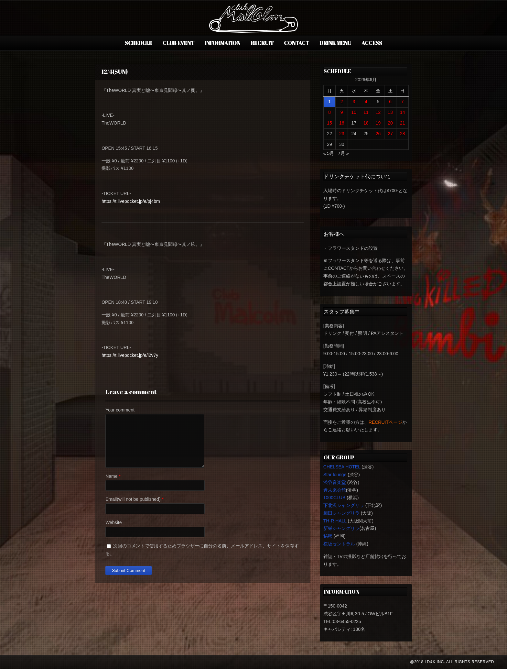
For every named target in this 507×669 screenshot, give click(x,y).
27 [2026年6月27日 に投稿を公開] (390, 133)
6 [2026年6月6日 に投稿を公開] (390, 101)
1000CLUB (334, 497)
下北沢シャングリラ (343, 505)
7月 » (343, 153)
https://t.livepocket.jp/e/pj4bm (131, 201)
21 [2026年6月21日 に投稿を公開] (402, 123)
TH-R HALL (335, 520)
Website (113, 522)
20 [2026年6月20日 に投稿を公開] (390, 123)
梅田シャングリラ (341, 513)
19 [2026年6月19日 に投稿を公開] (378, 123)
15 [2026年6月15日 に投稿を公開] (329, 123)
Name (111, 476)
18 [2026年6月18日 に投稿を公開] (366, 123)
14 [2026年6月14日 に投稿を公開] (402, 112)
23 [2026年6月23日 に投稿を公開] (341, 133)
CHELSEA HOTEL (342, 466)
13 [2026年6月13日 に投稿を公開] (390, 112)
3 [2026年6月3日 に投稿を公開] (353, 101)
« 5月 (328, 153)
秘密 (327, 536)
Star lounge (335, 474)
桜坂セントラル (339, 543)
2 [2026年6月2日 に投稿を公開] (341, 101)
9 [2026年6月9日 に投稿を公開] (341, 112)
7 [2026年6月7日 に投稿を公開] (402, 101)
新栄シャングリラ (341, 528)
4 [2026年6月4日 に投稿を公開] (366, 101)
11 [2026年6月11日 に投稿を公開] (366, 112)
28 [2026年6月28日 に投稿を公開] (402, 133)
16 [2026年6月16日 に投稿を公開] (341, 123)
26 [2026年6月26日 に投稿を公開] (378, 133)
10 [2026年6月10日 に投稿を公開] (354, 112)
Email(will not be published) (132, 499)
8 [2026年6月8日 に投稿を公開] (329, 112)
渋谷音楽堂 (334, 482)
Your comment (120, 409)
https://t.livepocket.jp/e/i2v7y (130, 355)
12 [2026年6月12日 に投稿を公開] (378, 112)
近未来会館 (334, 490)
